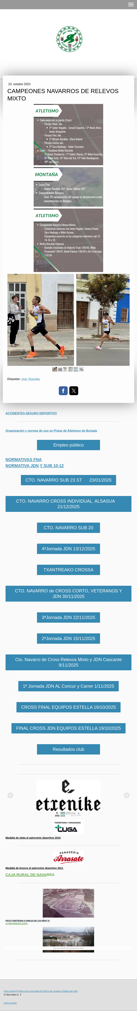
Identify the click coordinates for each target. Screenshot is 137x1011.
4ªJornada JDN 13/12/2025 (68, 548)
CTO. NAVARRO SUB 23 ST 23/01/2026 (68, 480)
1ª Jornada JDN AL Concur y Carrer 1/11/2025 (68, 686)
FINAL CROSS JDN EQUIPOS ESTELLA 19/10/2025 (68, 728)
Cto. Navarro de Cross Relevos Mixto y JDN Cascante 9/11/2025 (68, 662)
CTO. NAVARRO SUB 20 (68, 527)
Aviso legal (9, 991)
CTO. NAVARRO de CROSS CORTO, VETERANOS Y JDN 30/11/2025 (68, 593)
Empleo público (68, 444)
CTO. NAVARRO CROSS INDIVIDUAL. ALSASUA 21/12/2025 (68, 504)
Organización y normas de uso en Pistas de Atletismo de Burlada (51, 430)
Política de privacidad (28, 991)
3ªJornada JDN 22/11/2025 (68, 617)
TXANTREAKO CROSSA (68, 569)
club (24, 379)
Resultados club (68, 749)
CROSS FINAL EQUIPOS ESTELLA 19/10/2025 (68, 707)
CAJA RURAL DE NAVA (26, 875)
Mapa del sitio (70, 991)
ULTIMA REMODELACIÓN (17, 924)
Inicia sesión (10, 1003)
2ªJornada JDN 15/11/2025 (68, 638)
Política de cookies (51, 991)
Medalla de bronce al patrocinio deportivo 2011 (34, 868)
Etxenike (34, 379)
